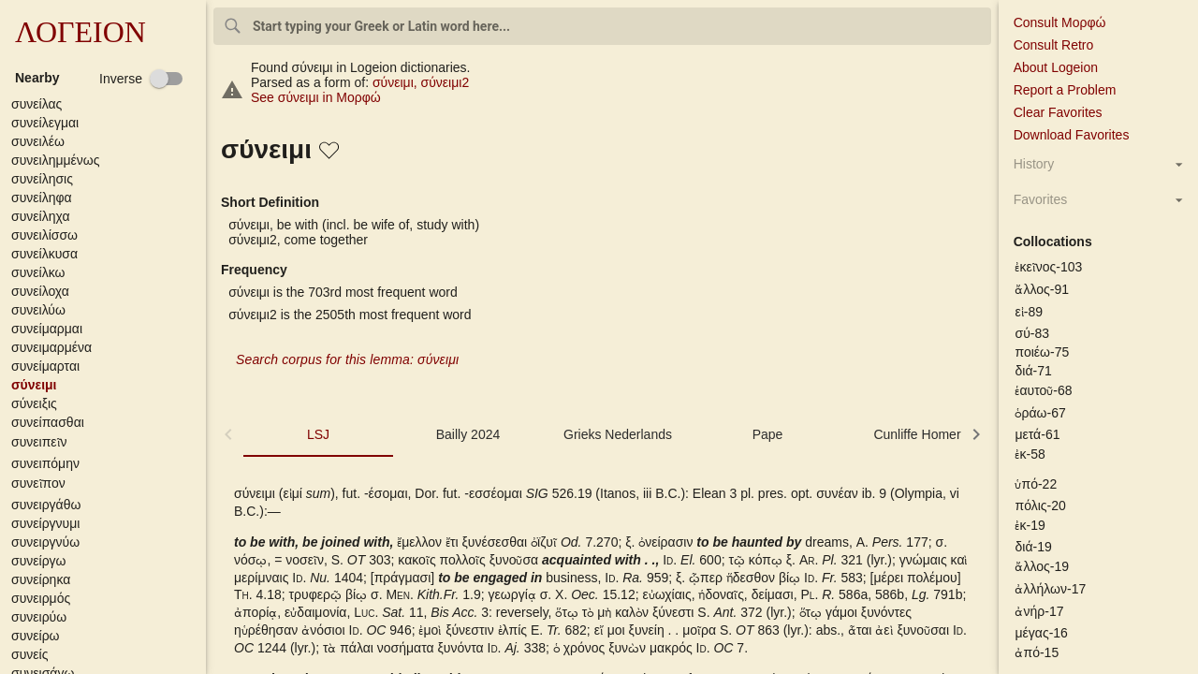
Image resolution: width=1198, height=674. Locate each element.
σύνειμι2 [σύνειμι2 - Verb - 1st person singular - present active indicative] (445, 82)
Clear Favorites (1058, 112)
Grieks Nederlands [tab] (617, 434)
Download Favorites (1072, 134)
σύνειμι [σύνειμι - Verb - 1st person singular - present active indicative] (397, 82)
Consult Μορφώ (1060, 22)
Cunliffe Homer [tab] (916, 434)
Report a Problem (1065, 89)
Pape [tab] (767, 434)
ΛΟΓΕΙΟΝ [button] (80, 32)
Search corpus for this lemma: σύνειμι (347, 359)
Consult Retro (1054, 44)
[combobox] (602, 26)
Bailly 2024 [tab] (468, 434)
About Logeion (1056, 67)
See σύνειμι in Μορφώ (316, 97)
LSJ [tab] (318, 434)
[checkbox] (141, 79)
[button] (106, 104)
